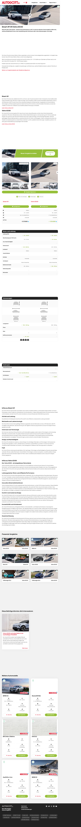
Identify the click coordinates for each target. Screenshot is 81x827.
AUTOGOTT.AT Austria (16, 815)
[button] (43, 3)
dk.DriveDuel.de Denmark (25, 819)
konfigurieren (16, 206)
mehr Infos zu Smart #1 (7, 108)
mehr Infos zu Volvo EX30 (8, 124)
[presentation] (2, 172)
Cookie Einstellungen (26, 809)
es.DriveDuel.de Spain (53, 815)
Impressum (24, 806)
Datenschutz (24, 807)
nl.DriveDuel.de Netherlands (15, 817)
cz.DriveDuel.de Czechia (35, 817)
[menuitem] (35, 2)
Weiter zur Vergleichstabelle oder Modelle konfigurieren (16, 70)
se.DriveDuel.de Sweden (53, 817)
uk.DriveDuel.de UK (6, 817)
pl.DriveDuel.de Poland (25, 817)
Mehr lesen (25, 648)
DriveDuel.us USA (25, 815)
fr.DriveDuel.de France (44, 815)
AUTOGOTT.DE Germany (7, 815)
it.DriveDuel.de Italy (44, 817)
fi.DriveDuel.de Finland (35, 819)
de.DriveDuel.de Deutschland (34, 815)
